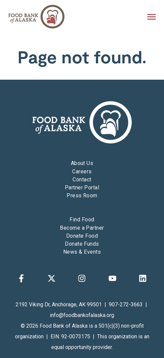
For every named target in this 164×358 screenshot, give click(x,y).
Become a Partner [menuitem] (82, 228)
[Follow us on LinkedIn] (142, 278)
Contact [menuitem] (82, 179)
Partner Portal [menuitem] (82, 187)
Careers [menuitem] (81, 171)
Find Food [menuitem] (82, 219)
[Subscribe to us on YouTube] (112, 278)
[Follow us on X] (51, 278)
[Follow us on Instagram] (81, 278)
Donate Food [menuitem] (82, 236)
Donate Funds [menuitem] (82, 244)
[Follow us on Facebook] (21, 278)
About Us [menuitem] (82, 163)
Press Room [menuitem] (82, 195)
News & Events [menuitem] (82, 252)
